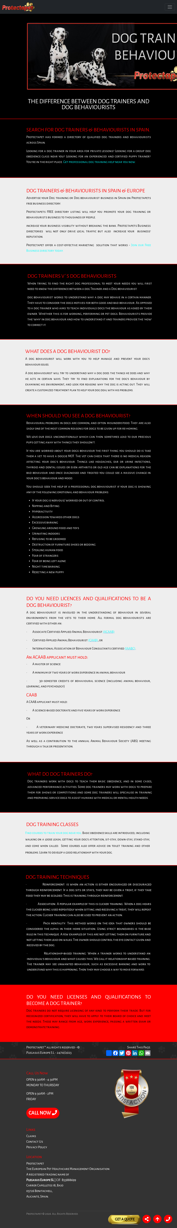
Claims (31, 1136)
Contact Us (34, 1141)
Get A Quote (125, 1219)
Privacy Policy (36, 1147)
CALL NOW (43, 1113)
